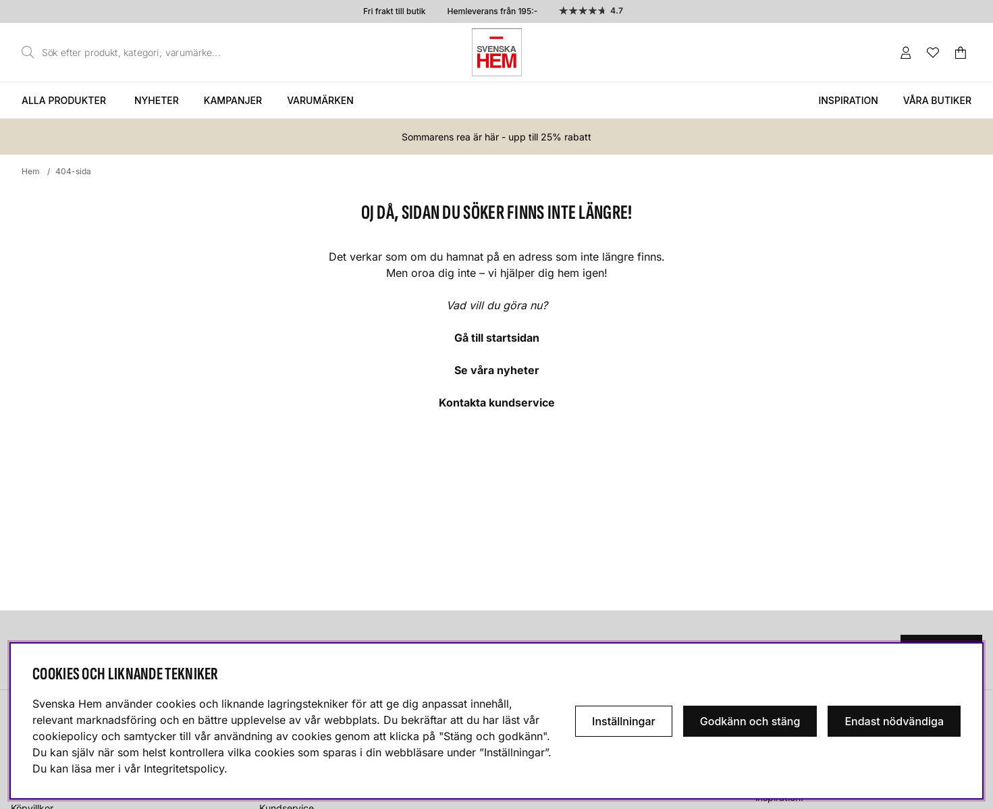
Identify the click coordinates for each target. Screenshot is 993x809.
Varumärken (320, 100)
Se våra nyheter (496, 370)
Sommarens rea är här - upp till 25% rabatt (496, 136)
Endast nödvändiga (894, 721)
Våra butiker (937, 100)
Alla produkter (64, 100)
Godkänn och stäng (750, 721)
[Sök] (125, 52)
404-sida (73, 171)
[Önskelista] (932, 52)
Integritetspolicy (184, 768)
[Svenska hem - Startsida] (496, 52)
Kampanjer (233, 100)
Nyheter (156, 100)
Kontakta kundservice (497, 402)
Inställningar (623, 721)
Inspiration (848, 100)
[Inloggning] (906, 52)
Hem (31, 171)
